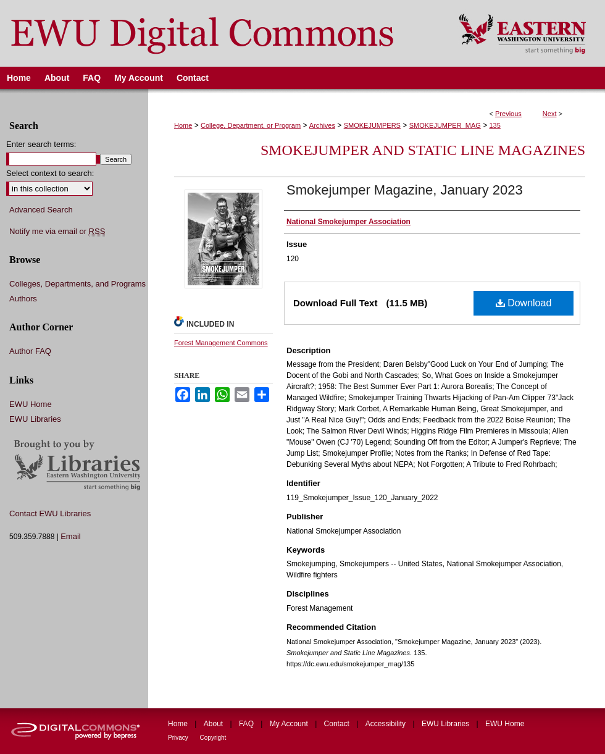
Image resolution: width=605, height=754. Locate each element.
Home (183, 125)
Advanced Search (41, 209)
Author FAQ (30, 351)
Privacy (179, 737)
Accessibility (386, 723)
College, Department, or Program (251, 125)
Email (70, 536)
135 (495, 125)
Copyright (213, 737)
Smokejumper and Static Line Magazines (423, 150)
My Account (290, 723)
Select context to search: (50, 173)
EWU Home (30, 404)
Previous (508, 113)
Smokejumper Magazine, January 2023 (404, 190)
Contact (338, 723)
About (214, 723)
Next (550, 113)
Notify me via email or (57, 232)
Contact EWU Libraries (50, 513)
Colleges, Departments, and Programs (77, 283)
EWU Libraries (35, 419)
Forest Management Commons (221, 342)
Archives (322, 125)
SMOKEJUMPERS (372, 125)
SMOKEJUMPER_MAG (445, 125)
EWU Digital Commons (221, 33)
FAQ (247, 723)
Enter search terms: (41, 144)
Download (524, 303)
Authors (23, 298)
